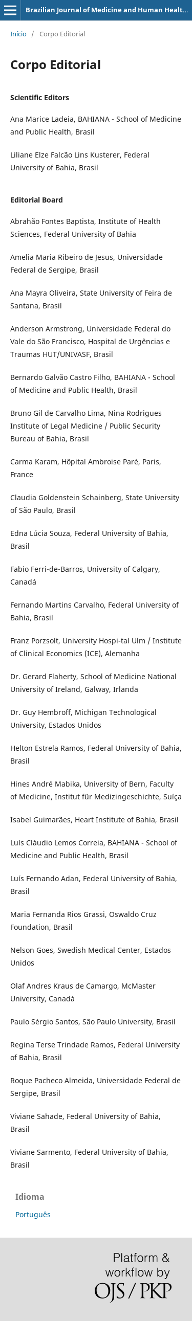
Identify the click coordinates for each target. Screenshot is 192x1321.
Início (18, 33)
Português (33, 1214)
